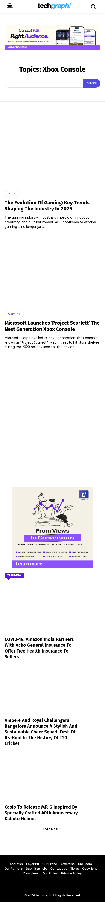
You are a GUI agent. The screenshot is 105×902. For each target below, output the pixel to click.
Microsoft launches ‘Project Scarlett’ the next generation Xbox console (52, 326)
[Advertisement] (52, 416)
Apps (12, 193)
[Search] (91, 83)
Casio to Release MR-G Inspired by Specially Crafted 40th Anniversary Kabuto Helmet (41, 812)
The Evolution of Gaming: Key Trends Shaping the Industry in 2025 (47, 206)
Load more (52, 829)
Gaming (14, 313)
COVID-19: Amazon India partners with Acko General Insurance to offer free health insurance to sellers (39, 648)
